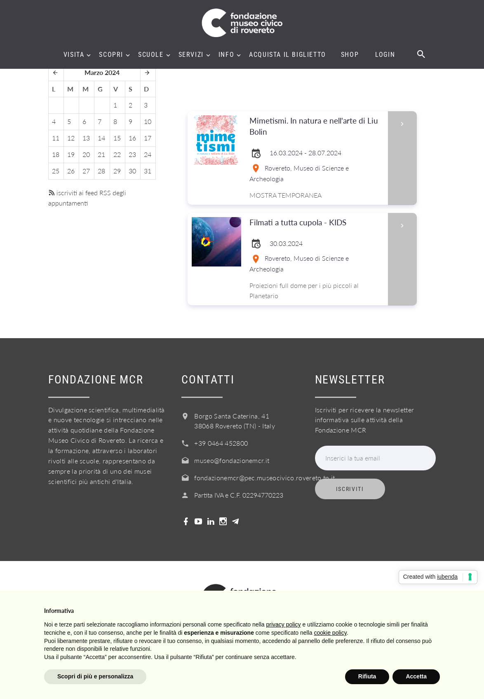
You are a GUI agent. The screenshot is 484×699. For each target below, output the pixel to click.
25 (55, 171)
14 (101, 138)
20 (86, 154)
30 (132, 171)
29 (117, 171)
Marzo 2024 (102, 72)
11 (55, 138)
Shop (350, 54)
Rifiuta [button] (367, 676)
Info (226, 54)
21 (101, 154)
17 (147, 138)
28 (101, 171)
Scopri (111, 54)
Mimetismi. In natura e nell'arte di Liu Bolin (315, 126)
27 (86, 171)
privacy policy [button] (283, 624)
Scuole (151, 54)
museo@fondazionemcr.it (231, 460)
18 (55, 154)
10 (147, 121)
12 (71, 138)
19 (71, 154)
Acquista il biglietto (287, 54)
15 (117, 138)
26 (71, 171)
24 (147, 154)
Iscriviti (350, 489)
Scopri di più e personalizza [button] (95, 676)
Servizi (191, 54)
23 (132, 154)
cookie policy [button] (330, 632)
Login (385, 54)
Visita (74, 54)
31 (147, 171)
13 (86, 138)
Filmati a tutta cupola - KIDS (315, 222)
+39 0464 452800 (221, 443)
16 (132, 138)
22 (117, 154)
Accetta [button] (416, 676)
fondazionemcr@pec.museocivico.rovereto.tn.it (264, 478)
